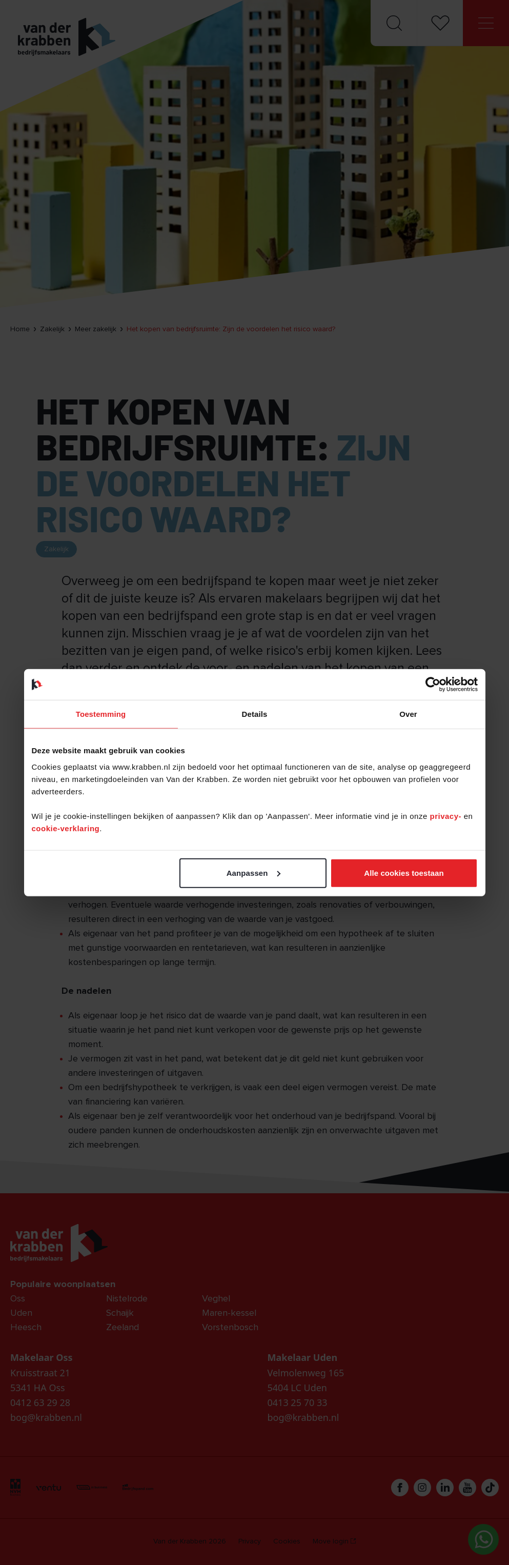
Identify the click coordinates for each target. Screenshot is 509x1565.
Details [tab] (255, 714)
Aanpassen (253, 872)
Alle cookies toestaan (404, 872)
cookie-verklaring (66, 828)
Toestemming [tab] (101, 714)
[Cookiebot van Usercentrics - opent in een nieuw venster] (433, 684)
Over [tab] (408, 714)
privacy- (446, 815)
